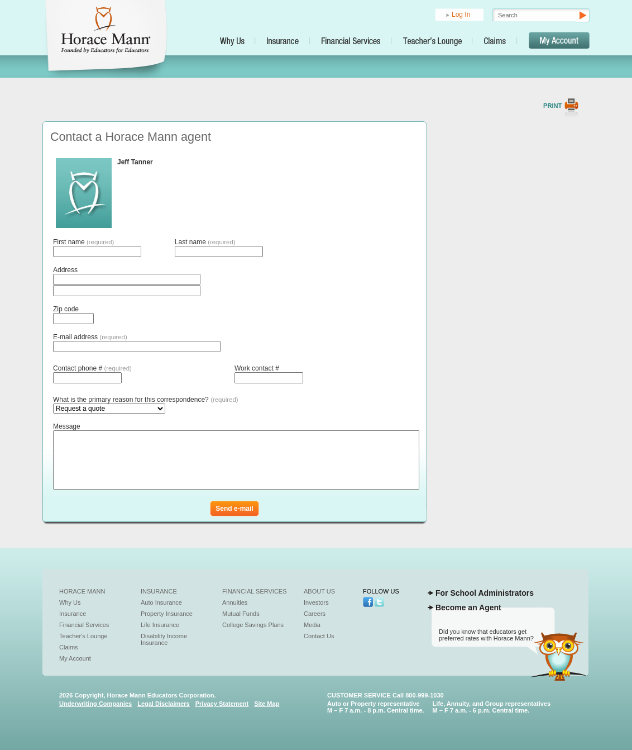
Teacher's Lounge (83, 636)
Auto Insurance (161, 602)
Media (312, 624)
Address (65, 270)
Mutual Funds (241, 613)
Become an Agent (468, 607)
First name (83, 242)
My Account (75, 658)
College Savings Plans (253, 624)
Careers (314, 613)
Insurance (72, 613)
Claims (68, 647)
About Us (319, 591)
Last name (205, 242)
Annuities (234, 602)
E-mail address (90, 337)
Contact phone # (92, 368)
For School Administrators (484, 592)
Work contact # (256, 368)
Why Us (70, 602)
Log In (461, 14)
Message (66, 426)
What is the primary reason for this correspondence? (145, 400)
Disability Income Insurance (164, 639)
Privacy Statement (221, 703)
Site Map (266, 703)
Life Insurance (160, 624)
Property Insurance (167, 613)
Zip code (66, 309)
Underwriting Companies (95, 703)
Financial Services (84, 624)
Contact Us (319, 636)
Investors (316, 602)
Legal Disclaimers (163, 703)
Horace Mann (82, 591)
